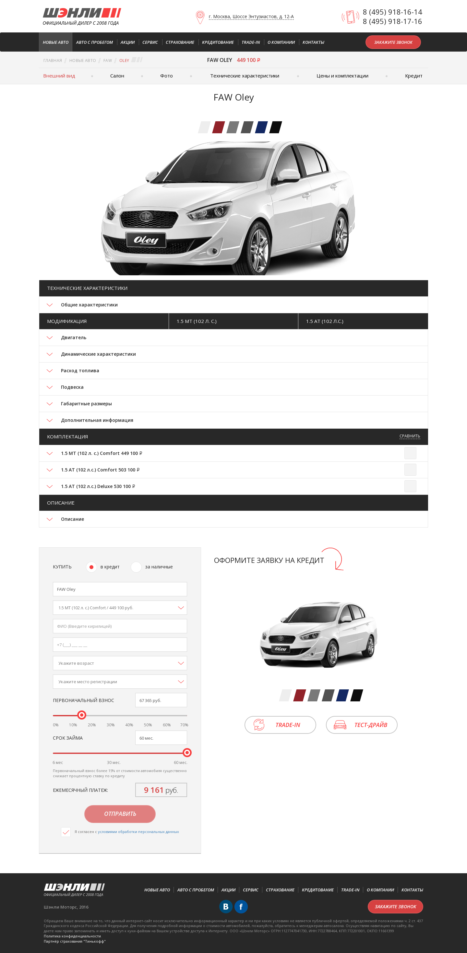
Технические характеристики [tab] (244, 75)
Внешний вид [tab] (59, 75)
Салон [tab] (117, 75)
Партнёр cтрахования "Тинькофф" (75, 941)
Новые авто (82, 60)
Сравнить (410, 436)
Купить (62, 567)
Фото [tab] (166, 75)
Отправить (120, 813)
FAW (107, 60)
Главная (52, 60)
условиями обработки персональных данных (138, 831)
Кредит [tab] (414, 75)
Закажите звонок (393, 42)
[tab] (204, 127)
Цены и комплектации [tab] (342, 75)
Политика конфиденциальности (72, 936)
